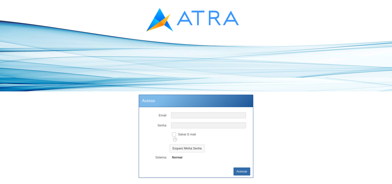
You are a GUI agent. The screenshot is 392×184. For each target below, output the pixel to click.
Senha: (162, 125)
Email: (163, 115)
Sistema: (161, 157)
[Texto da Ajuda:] (175, 139)
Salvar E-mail (187, 134)
